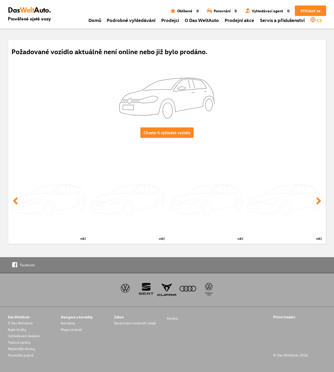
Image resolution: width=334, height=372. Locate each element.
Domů (94, 20)
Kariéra (172, 318)
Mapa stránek (71, 329)
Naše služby (17, 329)
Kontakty (68, 322)
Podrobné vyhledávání (131, 20)
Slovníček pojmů (21, 355)
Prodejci (170, 20)
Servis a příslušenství (282, 20)
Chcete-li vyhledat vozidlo (167, 132)
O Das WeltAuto (202, 20)
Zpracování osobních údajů (135, 322)
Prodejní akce (239, 20)
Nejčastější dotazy (21, 348)
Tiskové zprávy (19, 342)
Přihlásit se (310, 10)
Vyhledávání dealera (24, 335)
